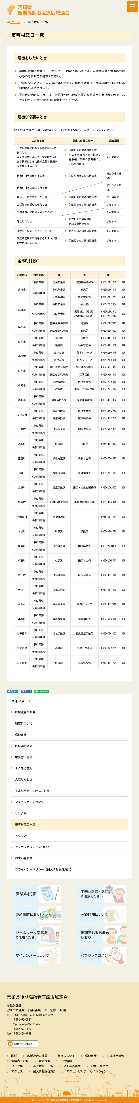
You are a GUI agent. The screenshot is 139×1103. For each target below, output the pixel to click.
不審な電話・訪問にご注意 (32, 790)
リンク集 (21, 813)
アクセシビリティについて (32, 847)
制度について (23, 723)
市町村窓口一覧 (25, 824)
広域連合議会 (23, 746)
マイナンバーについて (29, 802)
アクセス (21, 835)
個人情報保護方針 (44, 1071)
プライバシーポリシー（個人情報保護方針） (44, 869)
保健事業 (21, 734)
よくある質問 (23, 768)
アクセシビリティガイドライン (86, 1071)
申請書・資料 (23, 757)
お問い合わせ (23, 858)
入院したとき (23, 779)
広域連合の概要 (25, 712)
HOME (14, 1055)
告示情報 (66, 1060)
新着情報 (44, 1060)
